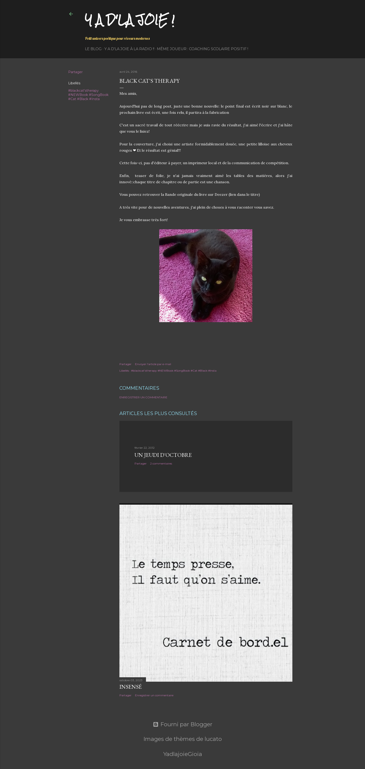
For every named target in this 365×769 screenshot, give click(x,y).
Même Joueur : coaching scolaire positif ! (202, 49)
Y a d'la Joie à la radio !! (129, 49)
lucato (213, 739)
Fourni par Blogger (182, 724)
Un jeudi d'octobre (163, 454)
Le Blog (93, 49)
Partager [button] (75, 72)
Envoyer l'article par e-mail (153, 364)
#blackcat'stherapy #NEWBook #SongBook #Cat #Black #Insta (88, 94)
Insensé (130, 686)
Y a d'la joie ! (130, 19)
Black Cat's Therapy (149, 80)
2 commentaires (161, 463)
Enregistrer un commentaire (143, 397)
